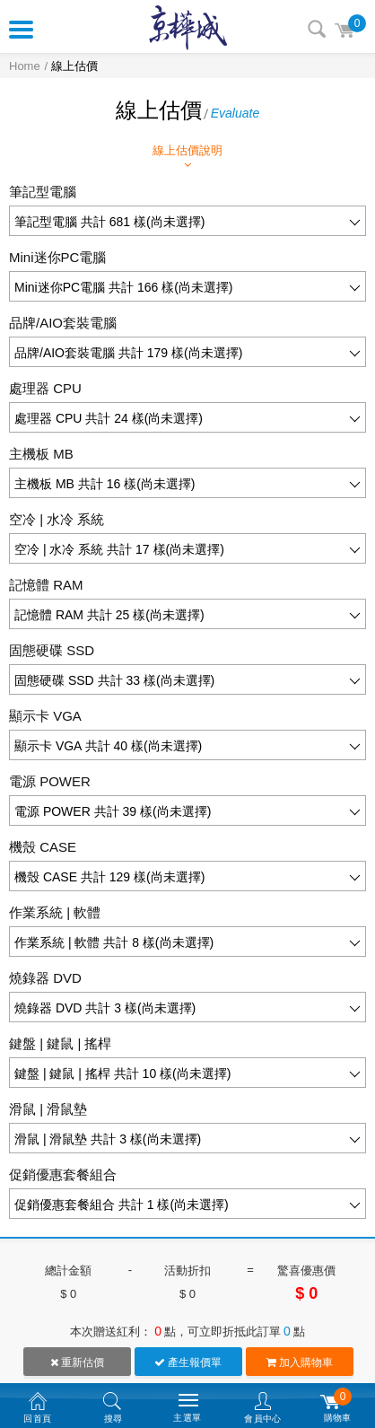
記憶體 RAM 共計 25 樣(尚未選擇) (109, 615)
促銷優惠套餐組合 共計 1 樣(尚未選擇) (121, 1204)
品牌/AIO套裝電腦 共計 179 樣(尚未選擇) (128, 353)
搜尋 (317, 29)
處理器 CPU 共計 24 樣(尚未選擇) (108, 418)
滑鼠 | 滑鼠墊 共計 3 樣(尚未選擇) (107, 1139)
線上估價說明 (187, 157)
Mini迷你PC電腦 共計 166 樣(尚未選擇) (123, 287)
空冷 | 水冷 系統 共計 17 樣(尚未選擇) (119, 549)
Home (24, 66)
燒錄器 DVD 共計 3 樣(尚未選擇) (105, 1008)
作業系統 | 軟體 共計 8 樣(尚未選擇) (114, 942)
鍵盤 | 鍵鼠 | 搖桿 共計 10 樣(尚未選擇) (122, 1073)
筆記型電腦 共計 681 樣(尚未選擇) (109, 222)
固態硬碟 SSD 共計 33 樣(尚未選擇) (114, 680)
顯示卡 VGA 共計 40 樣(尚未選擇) (108, 746)
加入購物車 (299, 1362)
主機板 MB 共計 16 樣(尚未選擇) (104, 484)
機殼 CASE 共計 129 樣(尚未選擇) (109, 877)
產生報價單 (188, 1362)
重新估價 (77, 1362)
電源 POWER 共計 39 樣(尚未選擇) (112, 811)
